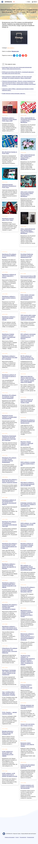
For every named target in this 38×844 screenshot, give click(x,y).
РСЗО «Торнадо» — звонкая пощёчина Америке (9, 713)
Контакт (17, 837)
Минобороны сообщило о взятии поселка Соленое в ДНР (9, 298)
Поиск (28, 1)
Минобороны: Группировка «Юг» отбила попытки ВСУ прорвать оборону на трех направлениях (9, 672)
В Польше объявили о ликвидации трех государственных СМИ (26, 686)
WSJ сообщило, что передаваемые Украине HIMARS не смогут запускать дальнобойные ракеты (28, 568)
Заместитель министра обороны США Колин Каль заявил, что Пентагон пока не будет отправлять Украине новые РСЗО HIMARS (28, 379)
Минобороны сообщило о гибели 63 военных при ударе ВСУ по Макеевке (9, 357)
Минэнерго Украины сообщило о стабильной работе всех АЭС (27, 443)
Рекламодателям (30, 837)
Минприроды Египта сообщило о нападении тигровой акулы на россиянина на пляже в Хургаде (27, 613)
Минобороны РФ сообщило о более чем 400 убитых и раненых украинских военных (9, 481)
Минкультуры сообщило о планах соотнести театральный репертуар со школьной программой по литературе (27, 636)
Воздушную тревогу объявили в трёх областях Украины (27, 744)
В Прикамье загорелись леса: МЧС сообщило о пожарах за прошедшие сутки (28, 504)
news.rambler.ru (10, 47)
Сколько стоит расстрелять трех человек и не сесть (28, 724)
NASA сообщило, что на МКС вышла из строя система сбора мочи (28, 525)
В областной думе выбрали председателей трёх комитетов (28, 766)
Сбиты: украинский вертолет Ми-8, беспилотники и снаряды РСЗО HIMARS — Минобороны (28, 231)
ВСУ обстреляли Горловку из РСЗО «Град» (9, 152)
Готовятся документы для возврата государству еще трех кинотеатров (27, 787)
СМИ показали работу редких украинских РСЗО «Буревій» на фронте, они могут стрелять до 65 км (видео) (28, 317)
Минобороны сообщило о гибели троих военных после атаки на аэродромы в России (9, 628)
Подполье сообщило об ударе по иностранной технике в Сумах (27, 401)
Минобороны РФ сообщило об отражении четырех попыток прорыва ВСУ (9, 397)
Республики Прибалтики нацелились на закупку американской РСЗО (27, 256)
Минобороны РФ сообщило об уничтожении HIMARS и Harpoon (9, 256)
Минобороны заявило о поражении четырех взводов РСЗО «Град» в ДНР (9, 119)
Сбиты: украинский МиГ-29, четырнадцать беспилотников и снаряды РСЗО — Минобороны (28, 120)
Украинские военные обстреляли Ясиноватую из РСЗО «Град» (9, 186)
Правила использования (9, 837)
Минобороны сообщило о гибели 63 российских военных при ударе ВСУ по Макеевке (9, 566)
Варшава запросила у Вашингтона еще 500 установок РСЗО (7, 733)
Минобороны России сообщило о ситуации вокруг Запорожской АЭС (9, 417)
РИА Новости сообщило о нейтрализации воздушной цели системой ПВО (27, 484)
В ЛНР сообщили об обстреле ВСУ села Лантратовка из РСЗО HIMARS (7, 754)
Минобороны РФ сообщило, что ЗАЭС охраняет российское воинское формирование (9, 460)
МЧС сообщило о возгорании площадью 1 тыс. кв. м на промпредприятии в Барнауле (28, 336)
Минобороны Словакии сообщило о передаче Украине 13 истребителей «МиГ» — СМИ (8, 336)
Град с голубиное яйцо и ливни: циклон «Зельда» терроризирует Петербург (8, 693)
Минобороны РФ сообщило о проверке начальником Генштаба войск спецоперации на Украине (9, 607)
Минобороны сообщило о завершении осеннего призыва (8, 318)
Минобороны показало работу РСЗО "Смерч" (8, 219)
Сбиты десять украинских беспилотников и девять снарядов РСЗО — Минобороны (27, 194)
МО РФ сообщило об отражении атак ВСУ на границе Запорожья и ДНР (27, 357)
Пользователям (23, 837)
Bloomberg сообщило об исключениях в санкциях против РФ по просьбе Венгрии (27, 546)
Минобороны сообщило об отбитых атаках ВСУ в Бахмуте (9, 276)
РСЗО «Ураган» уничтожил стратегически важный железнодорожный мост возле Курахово (27, 297)
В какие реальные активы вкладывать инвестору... (14, 93)
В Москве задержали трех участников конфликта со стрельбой (27, 707)
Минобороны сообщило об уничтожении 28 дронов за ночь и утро (9, 376)
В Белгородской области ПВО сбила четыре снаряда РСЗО (28, 276)
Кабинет (34, 1)
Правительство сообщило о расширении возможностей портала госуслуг (28, 421)
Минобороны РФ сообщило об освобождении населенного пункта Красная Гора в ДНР (9, 524)
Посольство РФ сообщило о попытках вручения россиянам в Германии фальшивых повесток (28, 589)
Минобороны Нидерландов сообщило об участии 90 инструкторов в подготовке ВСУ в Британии (9, 438)
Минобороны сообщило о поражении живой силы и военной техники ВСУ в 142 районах (9, 585)
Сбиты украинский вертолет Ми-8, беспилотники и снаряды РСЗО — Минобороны (28, 157)
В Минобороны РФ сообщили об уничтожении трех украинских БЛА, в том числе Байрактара (9, 650)
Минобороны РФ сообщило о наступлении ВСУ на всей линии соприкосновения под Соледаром (9, 546)
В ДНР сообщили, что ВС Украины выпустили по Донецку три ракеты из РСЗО (9, 775)
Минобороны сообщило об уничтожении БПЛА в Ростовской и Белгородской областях (9, 502)
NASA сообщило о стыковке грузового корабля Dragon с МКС (28, 464)
